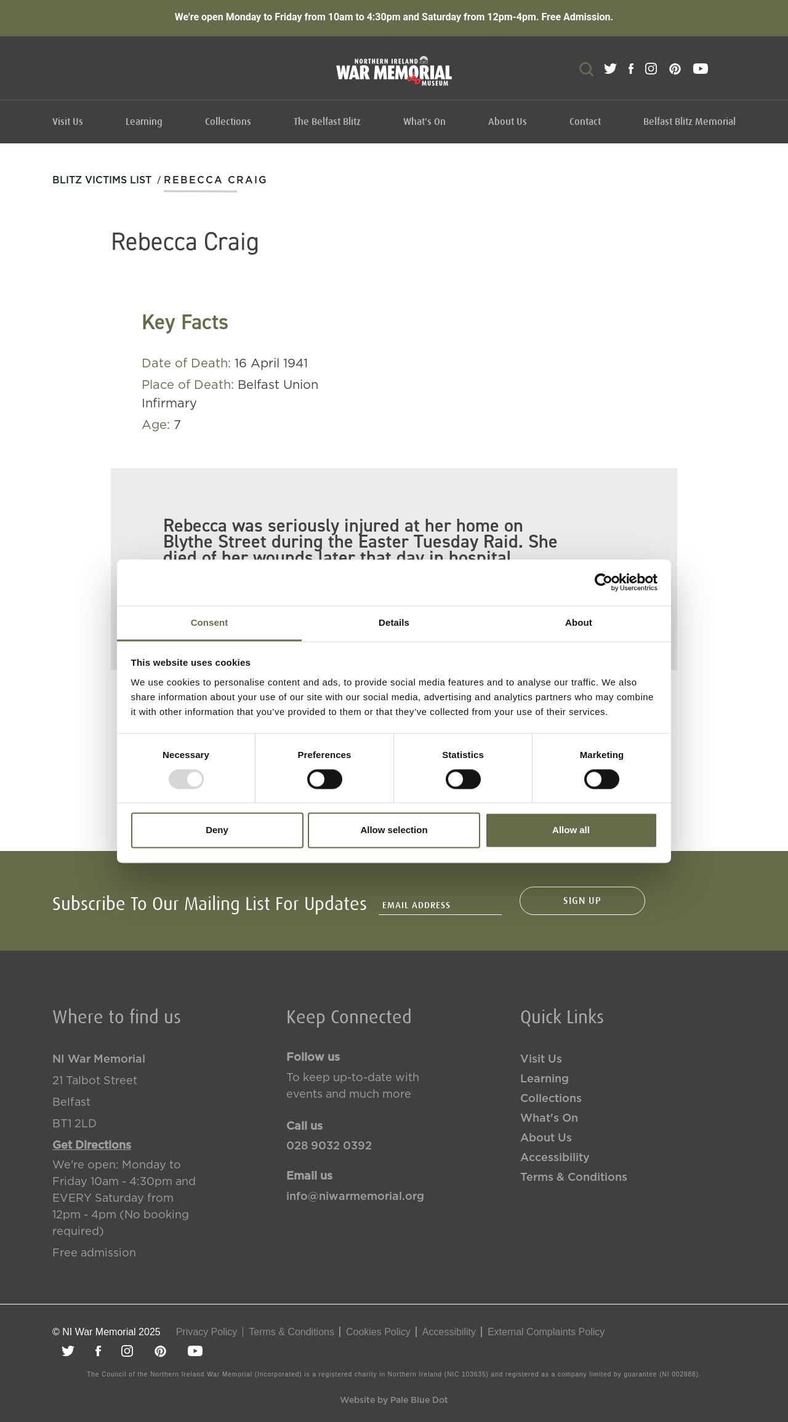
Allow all (571, 830)
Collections (228, 121)
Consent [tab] (209, 622)
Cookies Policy (378, 1332)
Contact (585, 121)
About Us (507, 121)
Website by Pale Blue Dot (394, 1400)
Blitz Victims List (101, 180)
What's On (424, 121)
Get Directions (91, 1145)
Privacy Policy (207, 1332)
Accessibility (555, 1158)
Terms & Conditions (573, 1177)
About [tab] (578, 622)
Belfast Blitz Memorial (689, 121)
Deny (217, 830)
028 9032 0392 (329, 1146)
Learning (144, 121)
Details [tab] (394, 622)
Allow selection (393, 830)
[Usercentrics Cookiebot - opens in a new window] (603, 582)
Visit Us (67, 121)
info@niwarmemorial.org (355, 1196)
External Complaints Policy (546, 1332)
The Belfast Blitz (327, 121)
